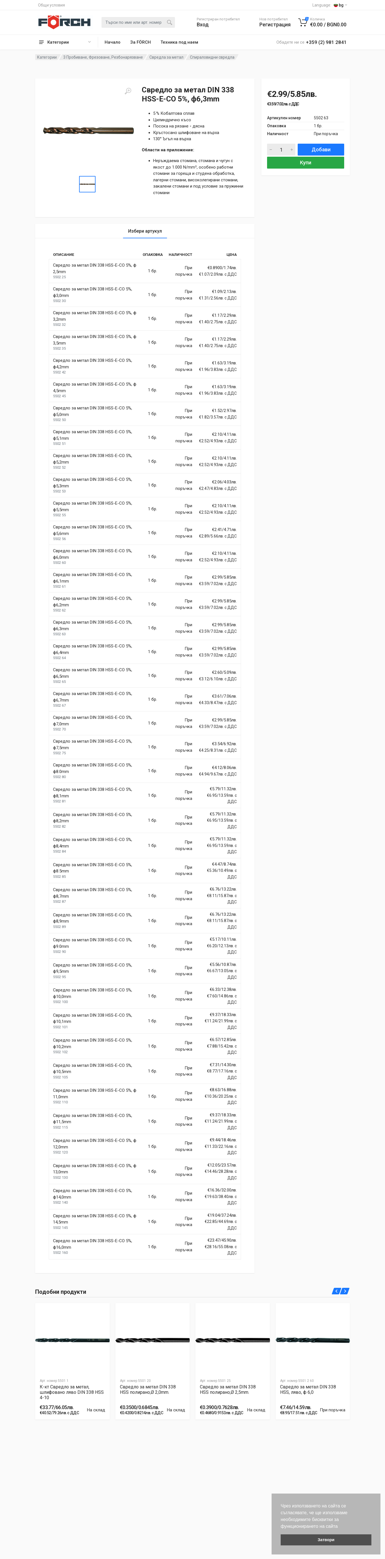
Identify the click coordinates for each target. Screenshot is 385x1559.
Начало (112, 42)
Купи (305, 162)
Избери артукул (145, 231)
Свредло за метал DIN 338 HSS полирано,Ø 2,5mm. (228, 1389)
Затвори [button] (326, 1539)
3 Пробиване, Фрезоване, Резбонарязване (103, 57)
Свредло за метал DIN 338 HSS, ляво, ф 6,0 (308, 1389)
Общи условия (51, 5)
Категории (47, 57)
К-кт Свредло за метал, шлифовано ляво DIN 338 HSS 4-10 (72, 1392)
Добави (321, 149)
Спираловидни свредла (212, 57)
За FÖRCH (140, 42)
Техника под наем (179, 42)
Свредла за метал (166, 57)
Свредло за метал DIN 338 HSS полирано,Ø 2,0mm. (148, 1389)
